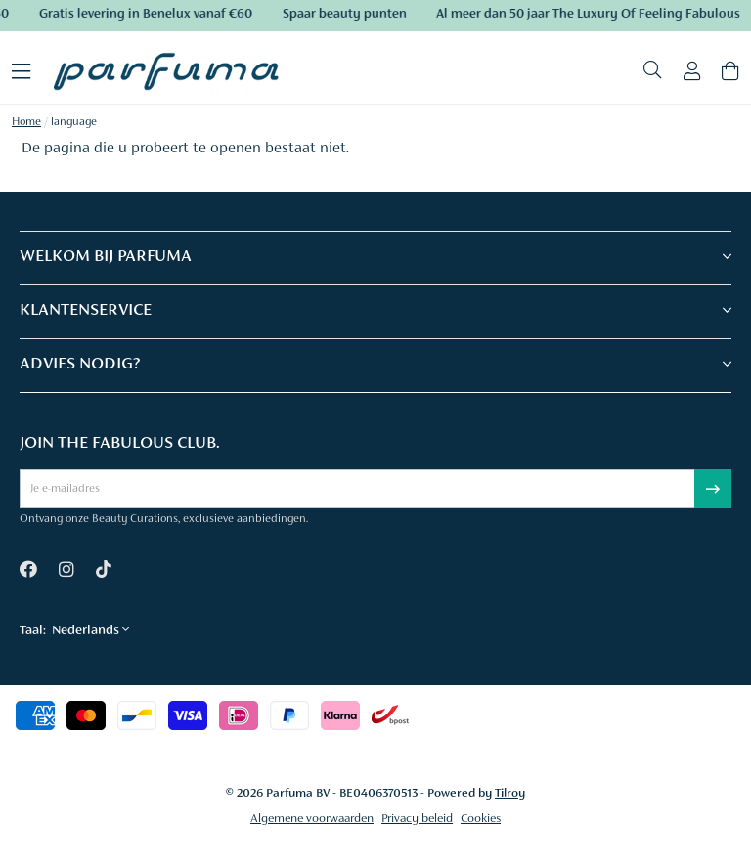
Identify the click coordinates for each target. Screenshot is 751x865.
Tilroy (510, 793)
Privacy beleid (417, 818)
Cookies (481, 818)
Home (26, 122)
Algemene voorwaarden (312, 818)
